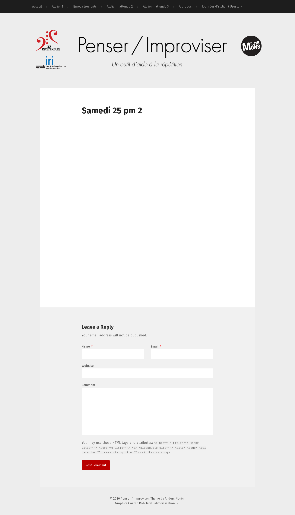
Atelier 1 (57, 6)
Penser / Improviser (135, 498)
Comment (88, 385)
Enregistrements (85, 6)
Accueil (37, 6)
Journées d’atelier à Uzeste (220, 6)
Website (88, 365)
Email (156, 346)
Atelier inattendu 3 (156, 6)
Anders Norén (175, 498)
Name (87, 346)
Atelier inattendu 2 (120, 6)
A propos (185, 6)
